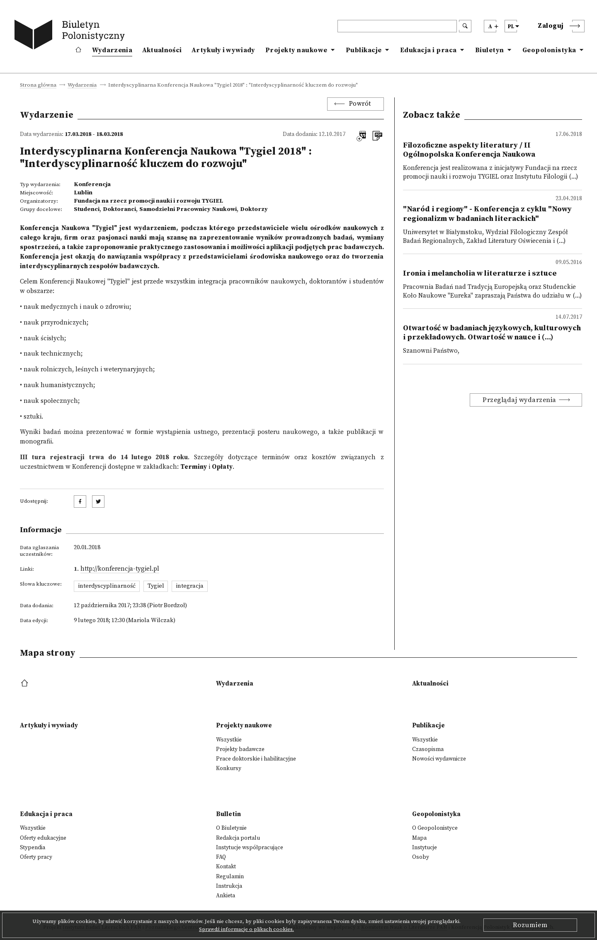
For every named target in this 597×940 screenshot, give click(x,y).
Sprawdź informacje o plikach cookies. (246, 929)
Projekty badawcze (240, 749)
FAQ (221, 857)
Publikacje (364, 50)
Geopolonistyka (549, 50)
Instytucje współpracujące (249, 847)
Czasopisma (428, 749)
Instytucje (424, 847)
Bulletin (228, 814)
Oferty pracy (36, 857)
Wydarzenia (112, 50)
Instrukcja (229, 886)
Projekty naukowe (296, 50)
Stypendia (32, 847)
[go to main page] (71, 36)
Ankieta (225, 895)
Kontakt (226, 866)
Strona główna (38, 85)
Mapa (419, 838)
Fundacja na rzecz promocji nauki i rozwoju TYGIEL (148, 201)
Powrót (360, 104)
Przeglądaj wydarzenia (519, 400)
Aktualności (162, 50)
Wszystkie (229, 740)
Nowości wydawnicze (439, 759)
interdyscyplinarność (107, 586)
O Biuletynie (231, 828)
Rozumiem (530, 925)
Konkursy (228, 768)
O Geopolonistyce (435, 828)
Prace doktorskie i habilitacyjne (256, 759)
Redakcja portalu (238, 838)
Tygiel (156, 586)
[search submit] (465, 26)
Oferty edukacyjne (43, 838)
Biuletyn (489, 50)
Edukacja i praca (428, 50)
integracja (190, 586)
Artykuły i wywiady (223, 50)
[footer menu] (25, 684)
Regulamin (230, 876)
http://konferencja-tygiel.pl (119, 569)
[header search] (397, 26)
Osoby (420, 857)
